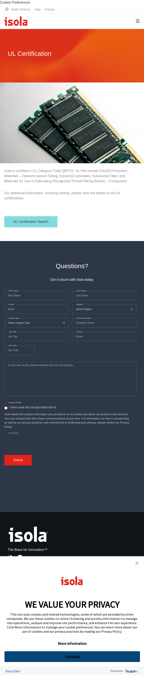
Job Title (12, 332)
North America (20, 9)
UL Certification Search (30, 222)
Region (79, 304)
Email (11, 304)
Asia (37, 9)
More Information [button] (72, 643)
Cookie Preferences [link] (15, 2)
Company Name (83, 318)
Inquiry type (13, 318)
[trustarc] (131, 670)
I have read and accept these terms (32, 407)
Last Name (80, 291)
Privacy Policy (111, 631)
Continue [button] (72, 656)
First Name (13, 291)
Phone (78, 332)
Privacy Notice (15, 402)
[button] (137, 563)
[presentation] (36, 439)
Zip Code (12, 345)
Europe (49, 9)
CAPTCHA (13, 433)
